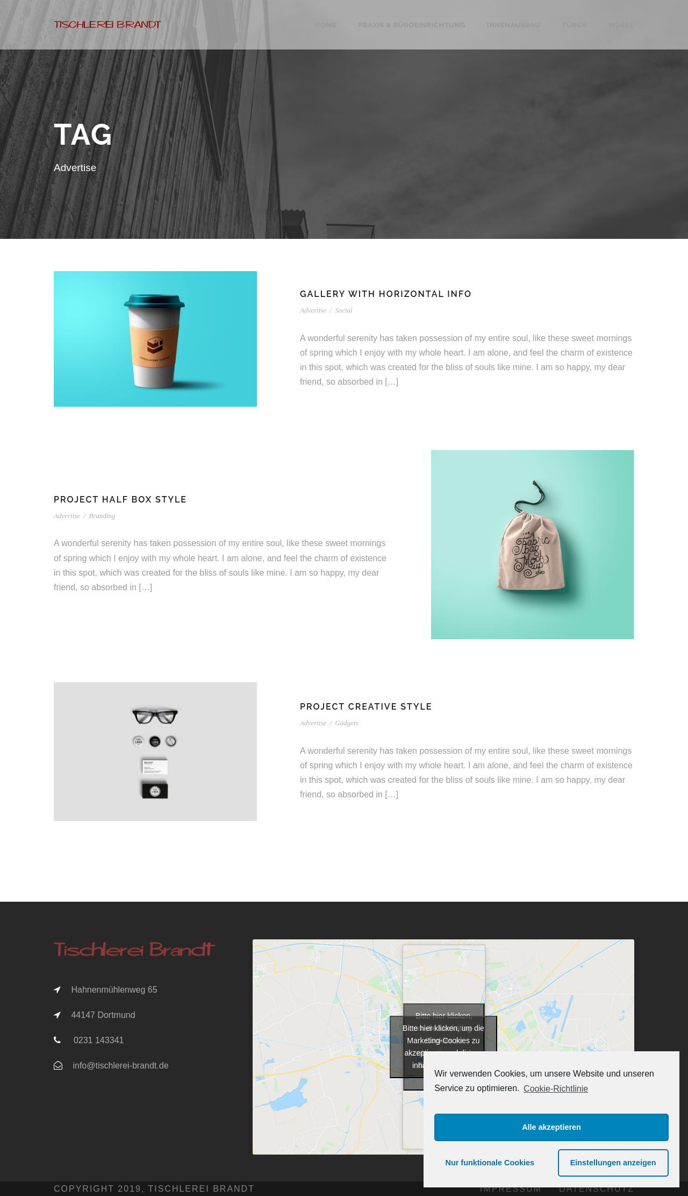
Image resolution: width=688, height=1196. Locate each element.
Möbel (621, 25)
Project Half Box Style (120, 499)
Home (326, 25)
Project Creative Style (366, 707)
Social (344, 310)
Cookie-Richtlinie (556, 1088)
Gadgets (346, 723)
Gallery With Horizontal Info (386, 294)
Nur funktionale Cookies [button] (490, 1162)
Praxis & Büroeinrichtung (411, 25)
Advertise (313, 310)
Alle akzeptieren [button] (551, 1127)
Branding (102, 516)
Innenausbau (514, 25)
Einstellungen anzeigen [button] (613, 1162)
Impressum (511, 1188)
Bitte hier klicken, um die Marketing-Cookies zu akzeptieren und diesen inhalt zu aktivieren (443, 1047)
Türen (574, 25)
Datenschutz (596, 1188)
